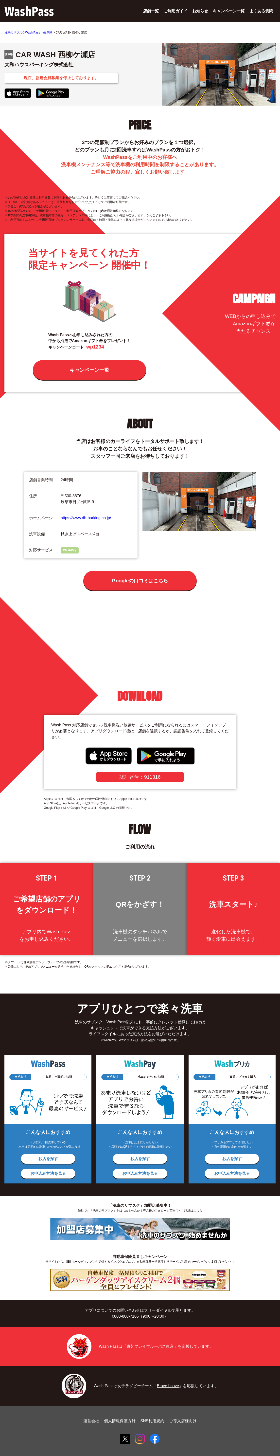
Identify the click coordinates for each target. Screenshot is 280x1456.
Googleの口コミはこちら (140, 580)
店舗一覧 (151, 11)
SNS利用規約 (152, 1421)
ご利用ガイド (175, 11)
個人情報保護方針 (120, 1421)
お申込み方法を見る (48, 1173)
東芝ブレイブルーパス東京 (150, 1346)
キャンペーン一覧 (229, 11)
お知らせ (200, 11)
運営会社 (91, 1421)
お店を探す (48, 1159)
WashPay (69, 550)
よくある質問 (261, 11)
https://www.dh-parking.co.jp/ (86, 518)
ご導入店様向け (183, 1421)
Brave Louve (168, 1386)
